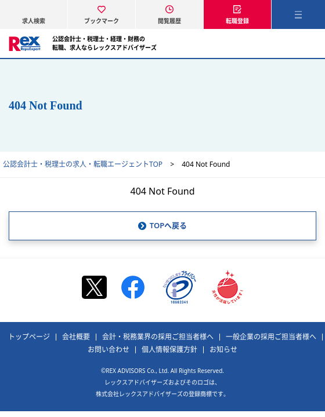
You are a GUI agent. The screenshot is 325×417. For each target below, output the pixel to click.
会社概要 (76, 337)
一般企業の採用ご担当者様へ (271, 337)
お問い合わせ (108, 349)
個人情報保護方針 (169, 349)
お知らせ (223, 349)
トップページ (29, 337)
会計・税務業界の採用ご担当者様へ (158, 337)
